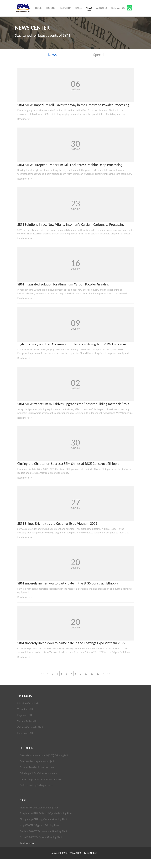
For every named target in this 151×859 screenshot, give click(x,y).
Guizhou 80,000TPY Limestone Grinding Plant (43, 831)
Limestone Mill (25, 733)
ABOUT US (101, 7)
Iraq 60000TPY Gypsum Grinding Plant (40, 825)
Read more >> (24, 118)
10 (86, 673)
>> (108, 673)
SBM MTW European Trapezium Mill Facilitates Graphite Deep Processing (69, 165)
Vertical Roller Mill (26, 721)
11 (92, 673)
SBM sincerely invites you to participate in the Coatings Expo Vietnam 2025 (71, 643)
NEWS (89, 7)
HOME (38, 7)
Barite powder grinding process (36, 785)
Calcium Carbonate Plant (30, 727)
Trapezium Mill (25, 709)
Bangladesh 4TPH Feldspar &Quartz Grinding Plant (46, 813)
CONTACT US (118, 7)
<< (42, 673)
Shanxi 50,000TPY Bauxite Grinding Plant (41, 837)
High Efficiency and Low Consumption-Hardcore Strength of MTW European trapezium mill (71, 344)
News (52, 54)
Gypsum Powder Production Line (37, 767)
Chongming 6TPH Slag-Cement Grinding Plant (43, 819)
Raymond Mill (24, 715)
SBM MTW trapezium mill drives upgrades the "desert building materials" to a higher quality (73, 404)
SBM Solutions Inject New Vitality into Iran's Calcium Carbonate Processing (71, 224)
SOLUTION (66, 7)
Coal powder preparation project (37, 761)
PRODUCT (51, 7)
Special (98, 54)
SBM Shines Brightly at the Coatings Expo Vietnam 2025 (57, 523)
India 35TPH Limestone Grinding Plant (39, 807)
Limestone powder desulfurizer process (40, 779)
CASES (78, 7)
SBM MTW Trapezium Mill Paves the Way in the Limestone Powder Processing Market (73, 105)
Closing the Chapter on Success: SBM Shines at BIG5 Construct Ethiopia (68, 463)
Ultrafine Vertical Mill (28, 703)
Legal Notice (90, 852)
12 (98, 673)
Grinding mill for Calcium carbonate (38, 773)
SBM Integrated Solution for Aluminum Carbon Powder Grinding (63, 284)
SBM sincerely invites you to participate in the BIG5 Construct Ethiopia (67, 583)
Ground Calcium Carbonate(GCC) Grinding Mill (44, 755)
